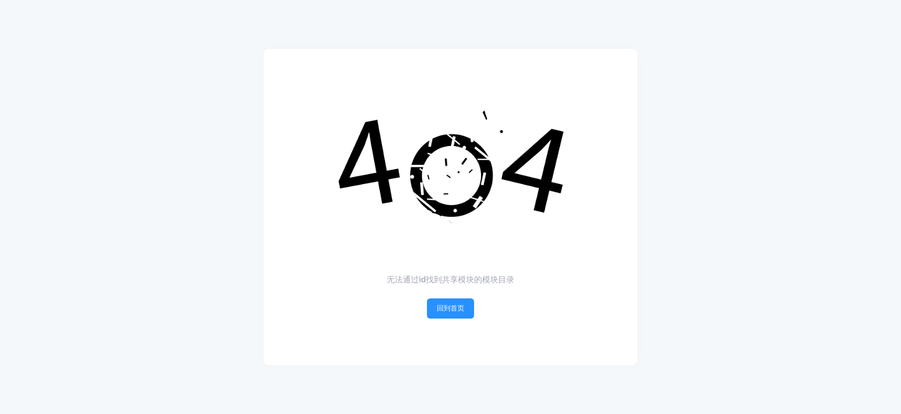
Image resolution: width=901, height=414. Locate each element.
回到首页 (450, 308)
